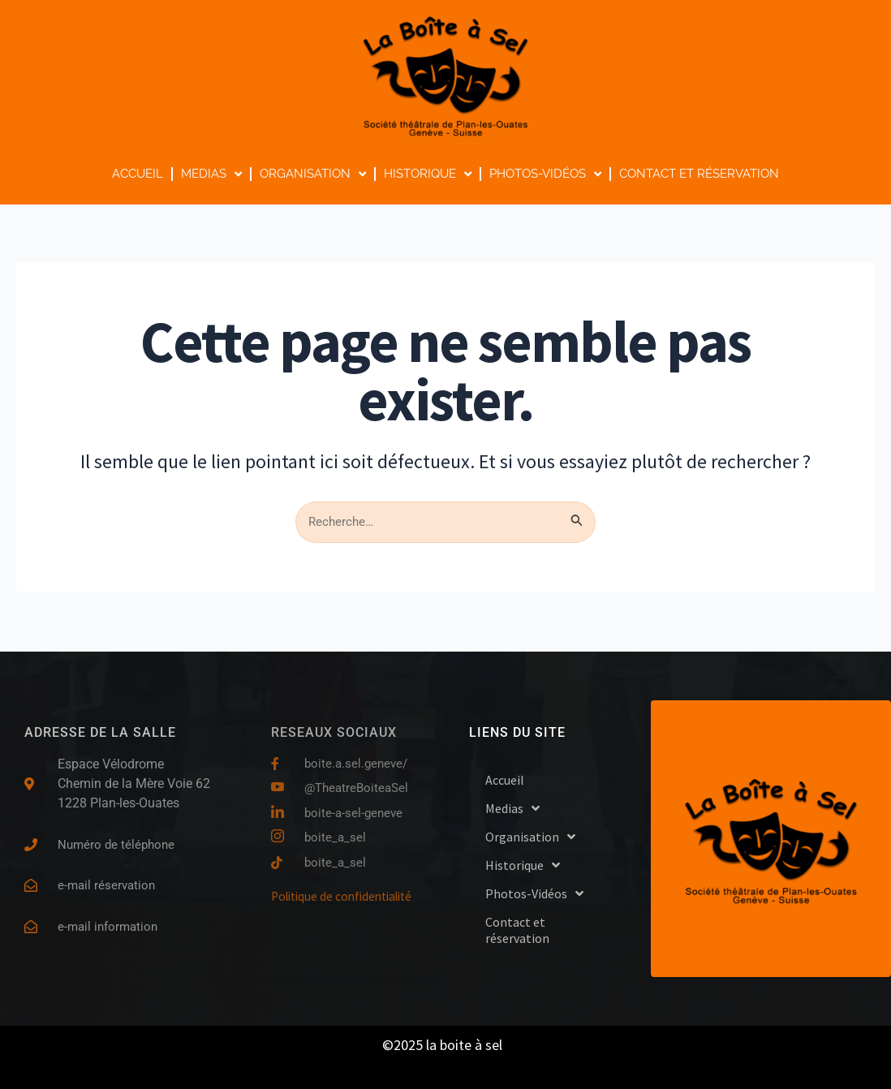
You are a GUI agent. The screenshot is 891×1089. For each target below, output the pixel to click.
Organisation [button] (313, 174)
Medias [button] (211, 174)
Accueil (137, 173)
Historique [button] (427, 174)
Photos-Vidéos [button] (545, 174)
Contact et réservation (699, 173)
